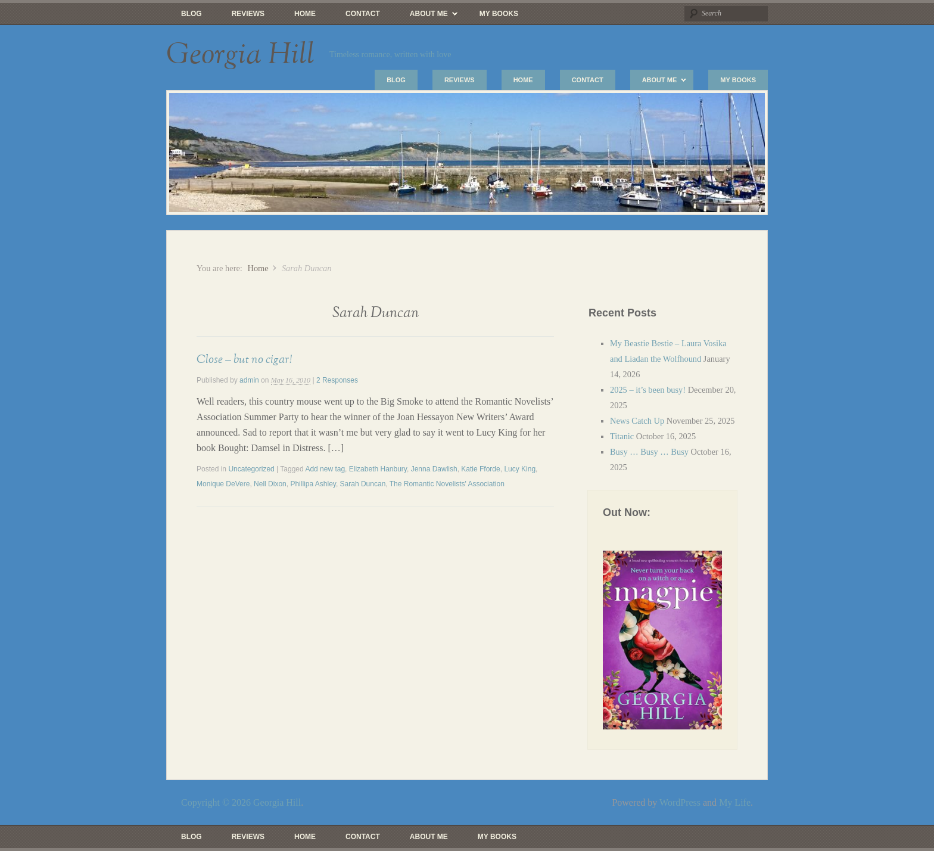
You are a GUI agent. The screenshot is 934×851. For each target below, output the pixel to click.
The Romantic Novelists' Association (447, 484)
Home (305, 14)
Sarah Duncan (363, 484)
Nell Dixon (270, 484)
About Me (426, 17)
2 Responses (337, 380)
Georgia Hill (240, 55)
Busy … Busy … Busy (649, 451)
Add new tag (325, 469)
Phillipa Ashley (313, 484)
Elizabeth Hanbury (378, 469)
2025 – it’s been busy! (648, 390)
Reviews (248, 14)
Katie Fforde (480, 469)
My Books (499, 14)
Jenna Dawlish (434, 469)
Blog (191, 14)
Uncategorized (251, 469)
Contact (362, 14)
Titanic (622, 436)
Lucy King (520, 469)
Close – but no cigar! (244, 359)
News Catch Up (637, 421)
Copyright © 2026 (217, 802)
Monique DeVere (223, 484)
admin (249, 380)
